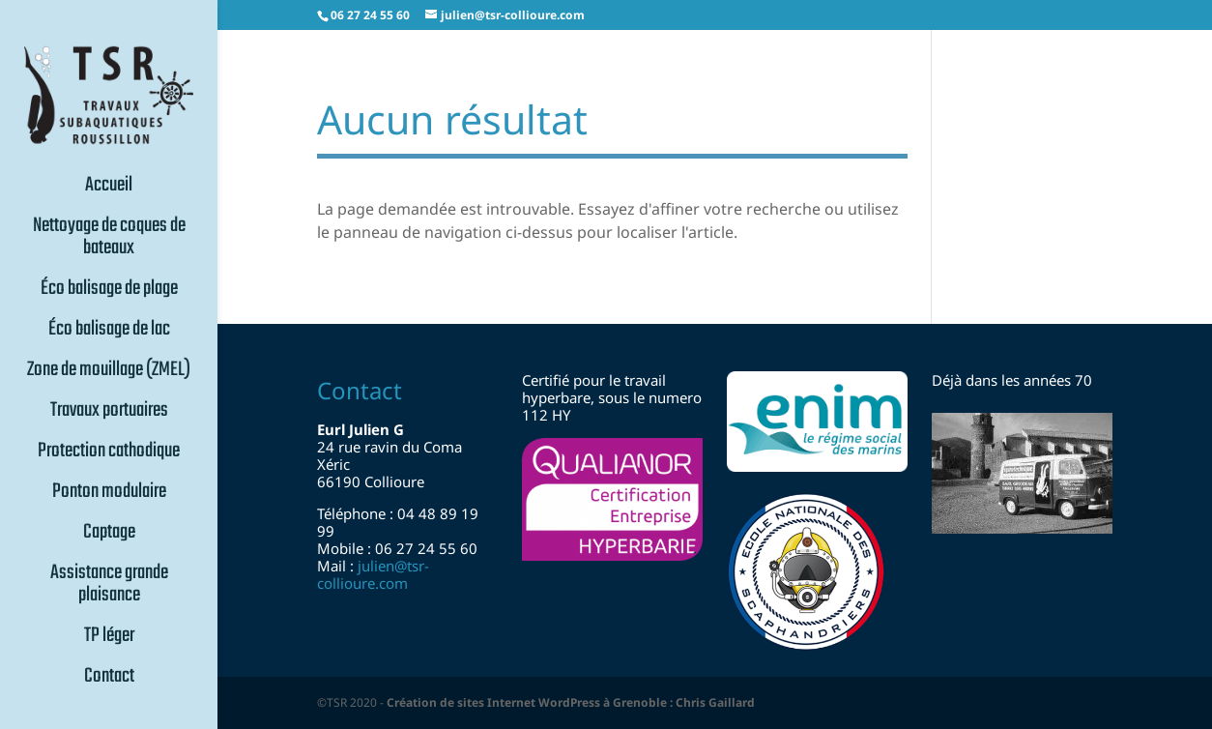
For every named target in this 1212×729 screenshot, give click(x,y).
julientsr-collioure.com (373, 574)
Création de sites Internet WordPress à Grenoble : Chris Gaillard (571, 702)
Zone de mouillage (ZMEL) (108, 372)
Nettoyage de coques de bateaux (109, 239)
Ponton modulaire (109, 494)
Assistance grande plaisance (109, 586)
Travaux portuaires (109, 412)
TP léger (109, 638)
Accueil (108, 187)
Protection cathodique (109, 453)
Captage (109, 534)
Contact (109, 678)
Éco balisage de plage (109, 291)
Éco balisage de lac (109, 331)
